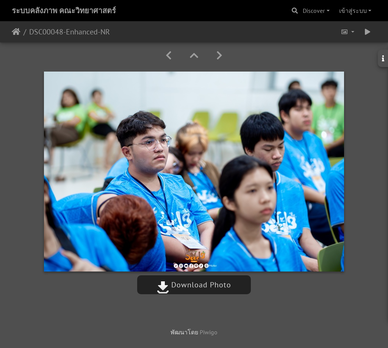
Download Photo (194, 285)
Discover (314, 10)
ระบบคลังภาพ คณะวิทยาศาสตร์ (64, 11)
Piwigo (208, 332)
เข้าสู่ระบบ (353, 10)
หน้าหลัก (16, 31)
